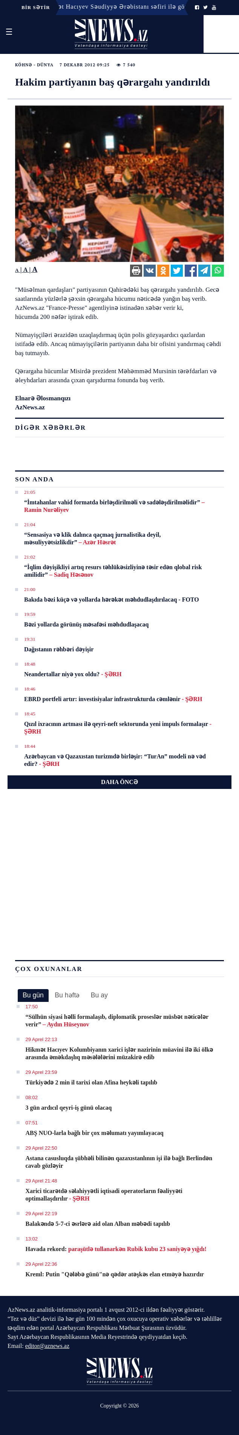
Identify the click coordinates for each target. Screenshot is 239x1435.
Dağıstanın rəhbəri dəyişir (58, 649)
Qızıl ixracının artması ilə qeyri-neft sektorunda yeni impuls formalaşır (117, 728)
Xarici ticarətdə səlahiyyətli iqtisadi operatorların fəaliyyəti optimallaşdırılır (104, 1195)
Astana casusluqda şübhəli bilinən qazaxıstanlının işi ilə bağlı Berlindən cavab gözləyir (119, 1162)
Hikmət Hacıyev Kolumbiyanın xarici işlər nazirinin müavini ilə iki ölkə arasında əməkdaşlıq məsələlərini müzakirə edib (119, 1053)
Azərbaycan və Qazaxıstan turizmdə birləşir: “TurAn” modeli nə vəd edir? (115, 760)
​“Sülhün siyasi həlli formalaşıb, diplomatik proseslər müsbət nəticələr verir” (117, 1021)
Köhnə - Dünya (34, 64)
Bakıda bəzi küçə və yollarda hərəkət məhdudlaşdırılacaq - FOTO (111, 599)
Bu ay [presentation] (99, 995)
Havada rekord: (116, 1249)
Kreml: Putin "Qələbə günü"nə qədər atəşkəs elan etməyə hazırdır (115, 1274)
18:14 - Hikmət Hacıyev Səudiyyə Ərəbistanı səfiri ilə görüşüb (112, 6)
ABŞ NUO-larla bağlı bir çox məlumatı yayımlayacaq (95, 1133)
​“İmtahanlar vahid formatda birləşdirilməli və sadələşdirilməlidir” (114, 506)
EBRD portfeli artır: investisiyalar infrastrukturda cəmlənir (113, 699)
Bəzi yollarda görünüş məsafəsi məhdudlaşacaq (86, 624)
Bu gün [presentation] (33, 995)
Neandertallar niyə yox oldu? (73, 674)
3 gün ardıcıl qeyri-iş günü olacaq (69, 1107)
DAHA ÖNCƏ (119, 782)
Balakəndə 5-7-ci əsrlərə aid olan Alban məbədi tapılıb (98, 1224)
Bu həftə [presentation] (67, 995)
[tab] (33, 995)
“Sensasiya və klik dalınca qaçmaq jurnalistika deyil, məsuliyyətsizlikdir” (92, 538)
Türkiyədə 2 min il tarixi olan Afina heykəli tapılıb (92, 1082)
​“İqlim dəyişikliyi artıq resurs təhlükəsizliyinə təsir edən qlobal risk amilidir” (113, 571)
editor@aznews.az (47, 1346)
